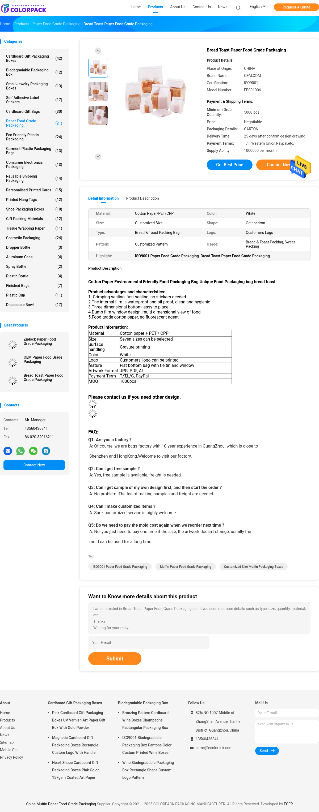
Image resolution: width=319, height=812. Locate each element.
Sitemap (7, 742)
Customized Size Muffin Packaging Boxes (253, 567)
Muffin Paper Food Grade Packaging (185, 567)
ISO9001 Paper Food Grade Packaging (120, 567)
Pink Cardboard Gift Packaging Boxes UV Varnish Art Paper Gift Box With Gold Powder (78, 720)
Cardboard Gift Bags (34, 111)
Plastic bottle (34, 276)
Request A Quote (296, 7)
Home (5, 713)
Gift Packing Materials (34, 218)
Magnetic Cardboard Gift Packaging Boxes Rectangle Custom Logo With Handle (75, 745)
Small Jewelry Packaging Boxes (34, 86)
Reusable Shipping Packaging (34, 178)
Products (7, 720)
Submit (114, 658)
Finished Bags (34, 285)
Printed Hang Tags (34, 199)
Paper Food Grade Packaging (34, 123)
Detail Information (103, 198)
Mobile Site (9, 750)
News (4, 735)
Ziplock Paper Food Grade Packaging (40, 341)
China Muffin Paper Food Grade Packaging (61, 804)
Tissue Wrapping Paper (34, 228)
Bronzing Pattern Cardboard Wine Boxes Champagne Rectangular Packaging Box (145, 720)
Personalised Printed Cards (34, 190)
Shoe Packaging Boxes (34, 209)
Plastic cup (34, 295)
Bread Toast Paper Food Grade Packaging (44, 377)
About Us (7, 727)
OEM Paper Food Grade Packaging (43, 359)
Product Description (142, 198)
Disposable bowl (34, 304)
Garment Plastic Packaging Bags (34, 151)
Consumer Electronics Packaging (34, 164)
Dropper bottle (34, 247)
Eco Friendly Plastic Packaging (34, 137)
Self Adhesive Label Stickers (34, 100)
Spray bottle (34, 266)
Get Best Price (229, 164)
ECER (288, 804)
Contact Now (34, 465)
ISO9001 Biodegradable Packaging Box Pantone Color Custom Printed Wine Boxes (146, 745)
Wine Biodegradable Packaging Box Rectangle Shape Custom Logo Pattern (148, 770)
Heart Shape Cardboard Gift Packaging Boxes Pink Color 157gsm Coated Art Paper (75, 770)
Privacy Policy (11, 757)
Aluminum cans (34, 257)
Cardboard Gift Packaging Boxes (34, 58)
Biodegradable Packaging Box (34, 72)
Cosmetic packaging (34, 237)
